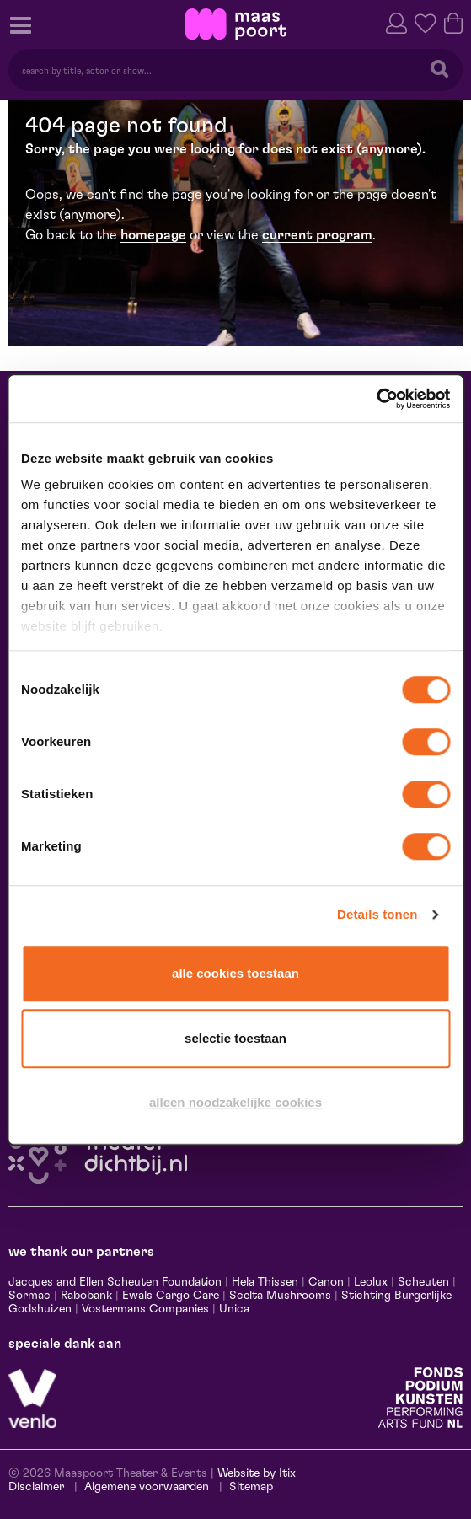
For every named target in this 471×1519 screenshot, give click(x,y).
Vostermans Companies (145, 1309)
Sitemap (251, 1487)
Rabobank (86, 1296)
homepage (153, 235)
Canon (326, 1282)
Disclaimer (36, 1487)
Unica (234, 1309)
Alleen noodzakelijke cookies (235, 1102)
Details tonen (377, 914)
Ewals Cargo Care (170, 1296)
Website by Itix (256, 1473)
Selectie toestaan (235, 1038)
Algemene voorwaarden (146, 1487)
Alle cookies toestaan (235, 973)
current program (317, 235)
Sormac (29, 1296)
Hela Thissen (265, 1282)
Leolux (371, 1282)
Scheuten (423, 1282)
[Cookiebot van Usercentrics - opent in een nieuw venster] (376, 399)
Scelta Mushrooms (278, 1296)
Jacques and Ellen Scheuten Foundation (115, 1282)
